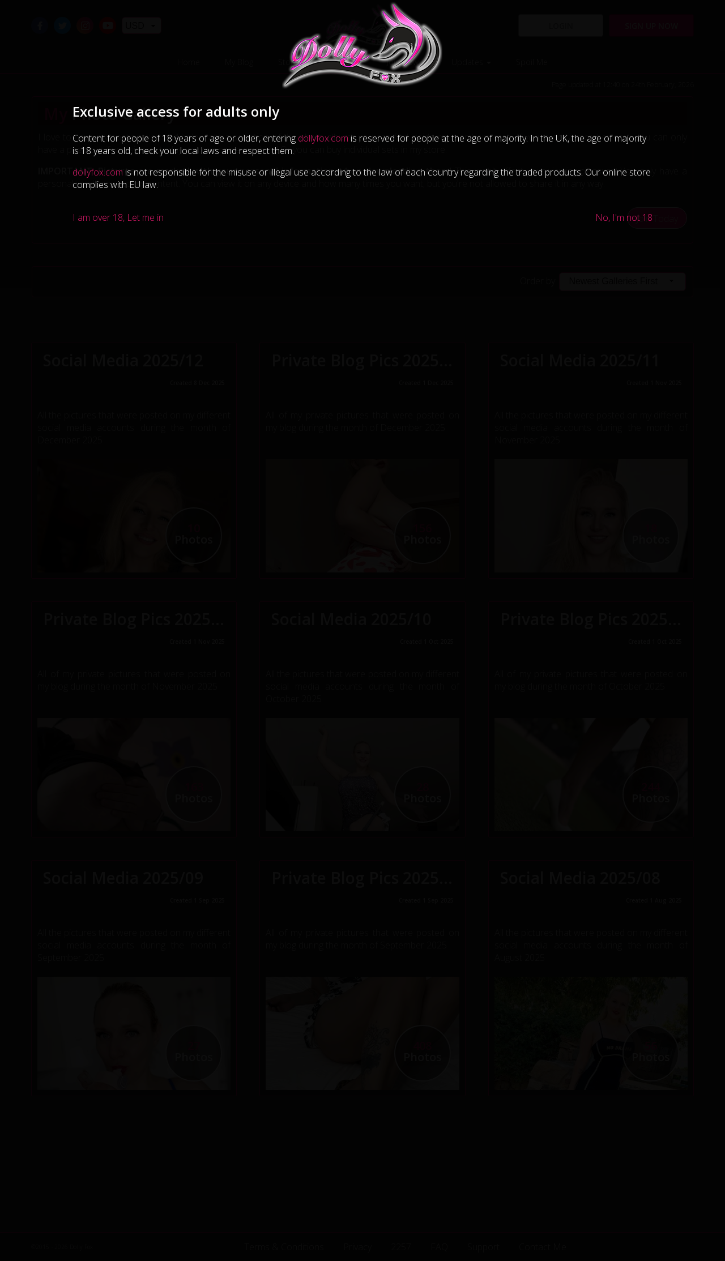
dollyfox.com (323, 138)
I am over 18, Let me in (118, 217)
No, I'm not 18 (623, 217)
